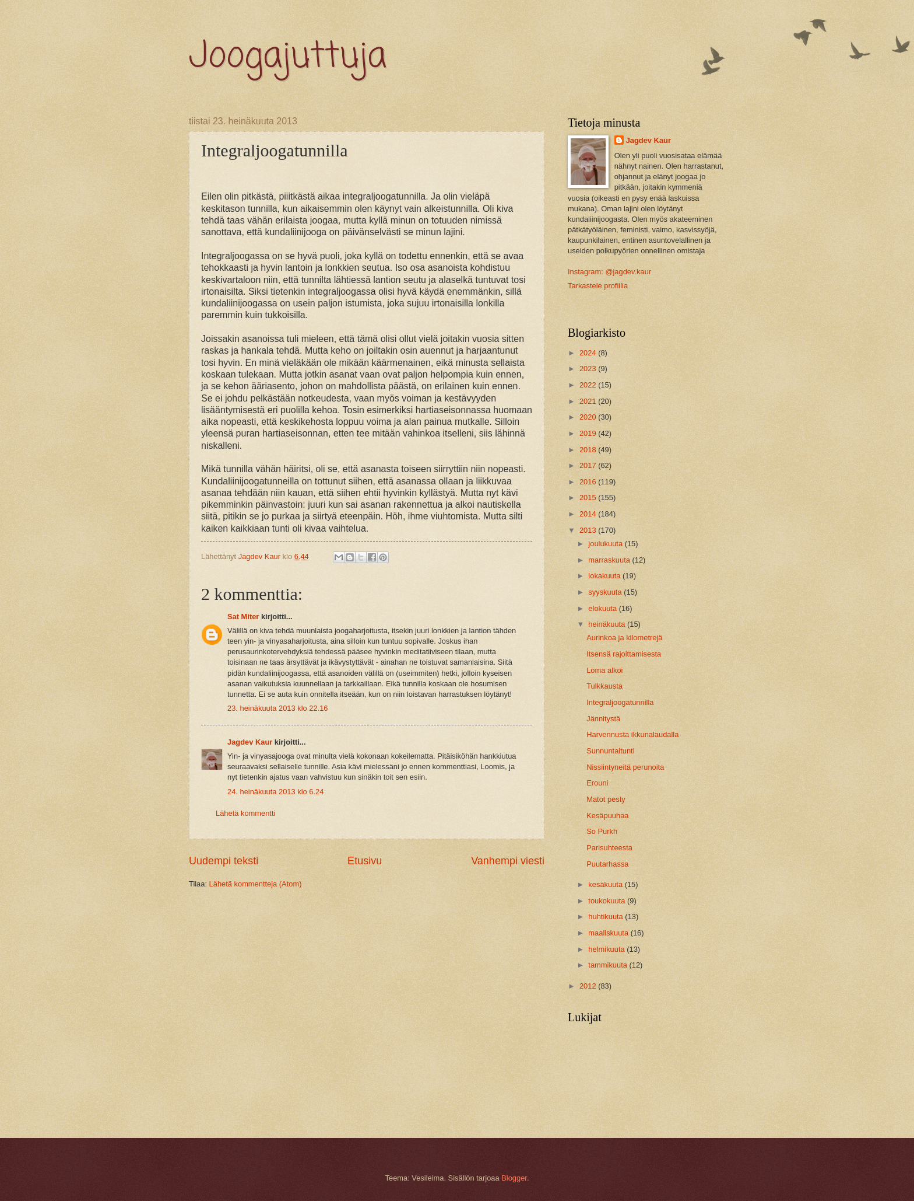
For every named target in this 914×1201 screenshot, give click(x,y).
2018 (588, 449)
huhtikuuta (606, 916)
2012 (588, 986)
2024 (588, 352)
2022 (588, 384)
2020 (588, 417)
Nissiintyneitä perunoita (625, 767)
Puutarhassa (607, 864)
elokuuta (603, 608)
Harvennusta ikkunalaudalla (632, 734)
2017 (588, 465)
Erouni (597, 782)
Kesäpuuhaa (607, 815)
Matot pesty (605, 799)
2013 (588, 530)
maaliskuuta (609, 932)
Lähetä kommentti (245, 813)
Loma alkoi (604, 670)
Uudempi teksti (223, 861)
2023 (588, 368)
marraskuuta (610, 560)
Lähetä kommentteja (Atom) (255, 883)
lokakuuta (605, 575)
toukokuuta (607, 900)
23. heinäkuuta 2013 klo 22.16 (277, 708)
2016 (588, 481)
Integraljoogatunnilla (619, 702)
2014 (588, 513)
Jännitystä (603, 718)
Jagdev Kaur (249, 742)
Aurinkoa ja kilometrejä (624, 637)
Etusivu (364, 861)
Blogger (514, 1178)
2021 (588, 401)
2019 (588, 433)
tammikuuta (608, 965)
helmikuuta (607, 949)
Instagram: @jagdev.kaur (609, 271)
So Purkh (601, 831)
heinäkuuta (607, 624)
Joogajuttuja (287, 56)
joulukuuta (606, 543)
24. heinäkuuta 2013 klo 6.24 (275, 791)
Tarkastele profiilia (598, 285)
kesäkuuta (606, 884)
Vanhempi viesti (507, 861)
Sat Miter (243, 616)
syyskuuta (606, 592)
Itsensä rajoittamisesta (623, 654)
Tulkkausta (604, 686)
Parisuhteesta (609, 847)
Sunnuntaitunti (610, 750)
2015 (588, 497)
